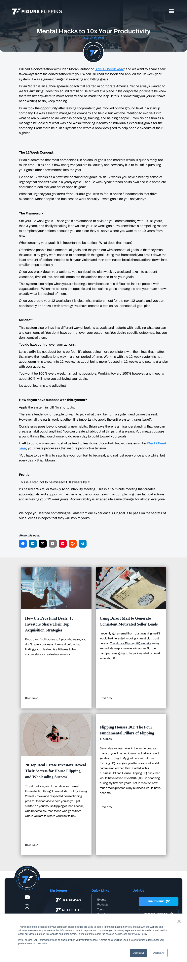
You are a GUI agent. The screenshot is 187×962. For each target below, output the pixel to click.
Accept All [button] (138, 952)
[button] (171, 11)
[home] (37, 11)
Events (101, 899)
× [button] (179, 921)
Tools (100, 909)
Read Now (31, 698)
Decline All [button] (158, 952)
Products (102, 904)
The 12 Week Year (109, 69)
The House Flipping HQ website (130, 643)
